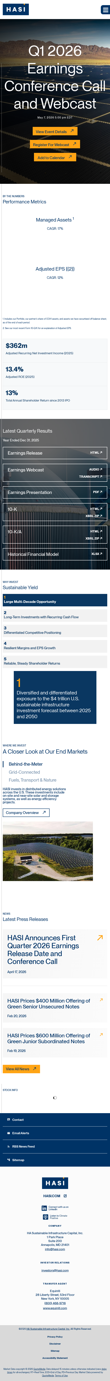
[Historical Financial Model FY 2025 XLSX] (55, 554)
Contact (15, 1120)
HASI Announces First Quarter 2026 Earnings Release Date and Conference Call (43, 949)
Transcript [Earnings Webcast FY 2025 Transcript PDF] (89, 476)
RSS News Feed (21, 1146)
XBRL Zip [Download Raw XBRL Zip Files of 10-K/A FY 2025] (92, 538)
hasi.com (51, 1196)
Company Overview (22, 812)
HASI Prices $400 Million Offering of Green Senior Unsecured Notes (48, 1003)
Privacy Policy (55, 1337)
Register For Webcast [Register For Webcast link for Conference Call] (51, 144)
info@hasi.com (55, 1249)
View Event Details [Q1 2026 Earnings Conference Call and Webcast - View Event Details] (51, 131)
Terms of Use (61, 1375)
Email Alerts (18, 1133)
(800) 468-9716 (55, 1303)
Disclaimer (55, 1344)
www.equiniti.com (55, 1308)
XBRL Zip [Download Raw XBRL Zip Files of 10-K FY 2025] (92, 516)
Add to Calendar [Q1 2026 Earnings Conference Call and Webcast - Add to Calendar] (51, 157)
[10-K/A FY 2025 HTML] (55, 531)
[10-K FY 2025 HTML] (55, 509)
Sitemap (15, 1160)
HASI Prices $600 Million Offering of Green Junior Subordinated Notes (48, 1038)
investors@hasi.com (55, 1270)
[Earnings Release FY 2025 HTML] (55, 453)
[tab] (55, 600)
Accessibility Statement (55, 1358)
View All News (17, 1069)
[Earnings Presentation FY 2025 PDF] (55, 492)
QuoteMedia (39, 1369)
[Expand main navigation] (105, 9)
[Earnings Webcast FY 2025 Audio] (55, 470)
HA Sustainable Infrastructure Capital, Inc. (48, 1329)
